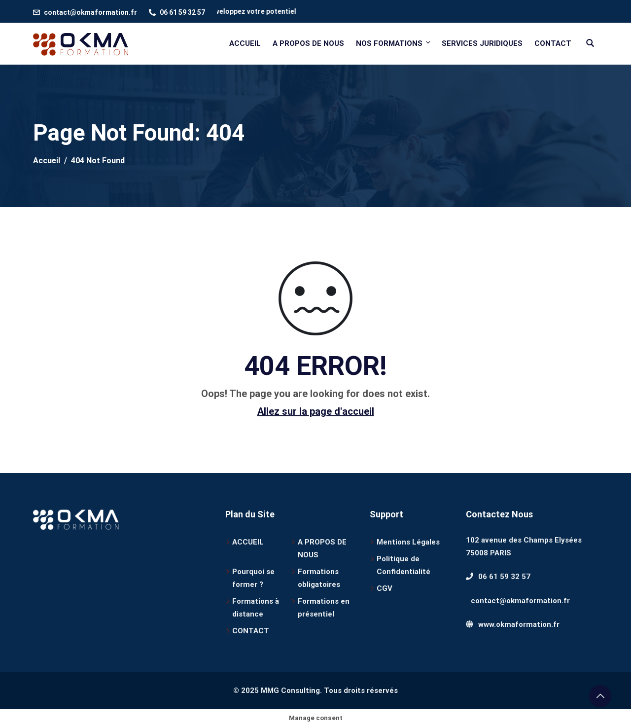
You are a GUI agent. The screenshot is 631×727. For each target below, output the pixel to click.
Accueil (245, 43)
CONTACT (250, 630)
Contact (552, 43)
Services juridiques (482, 43)
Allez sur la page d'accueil (315, 411)
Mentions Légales (408, 542)
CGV (384, 588)
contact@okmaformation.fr (90, 12)
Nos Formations (394, 43)
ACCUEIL (248, 542)
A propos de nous (308, 43)
